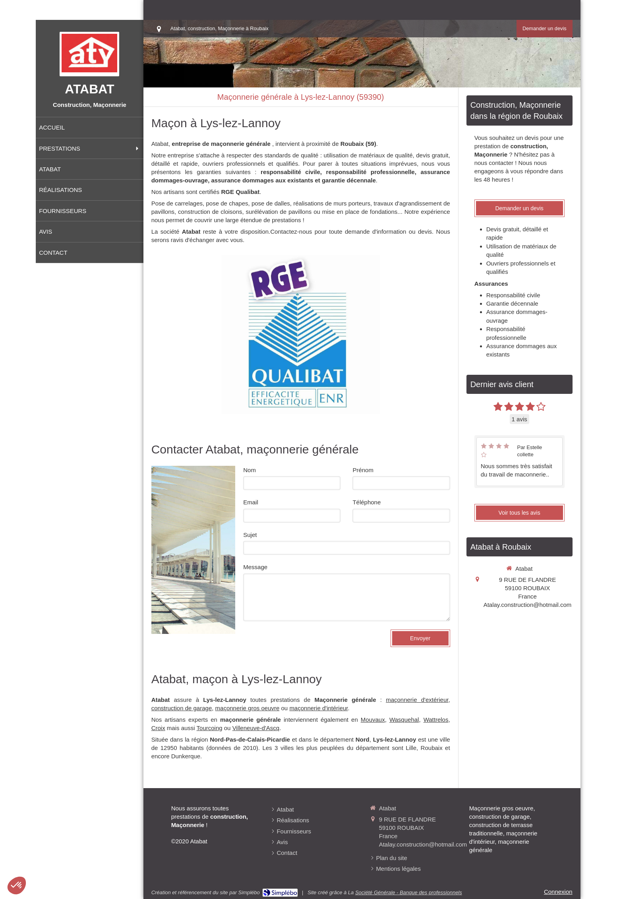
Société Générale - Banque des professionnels (408, 892)
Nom (249, 470)
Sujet (250, 534)
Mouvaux (373, 719)
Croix (158, 728)
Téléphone (366, 502)
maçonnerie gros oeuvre (247, 708)
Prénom (362, 470)
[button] (16, 885)
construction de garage (181, 708)
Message (255, 567)
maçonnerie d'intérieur (318, 708)
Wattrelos (436, 719)
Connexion (558, 891)
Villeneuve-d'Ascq (256, 728)
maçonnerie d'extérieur (417, 699)
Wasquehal (404, 719)
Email (250, 502)
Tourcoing (209, 728)
